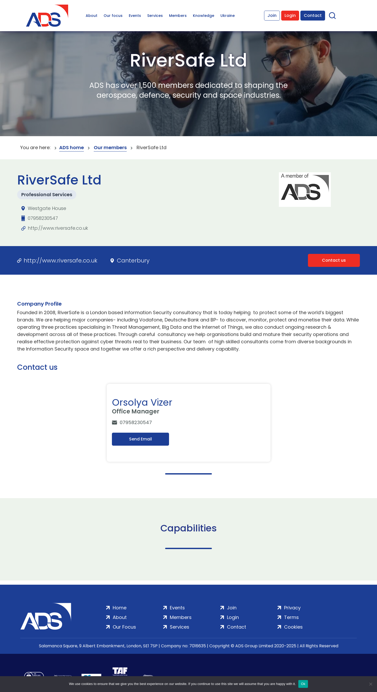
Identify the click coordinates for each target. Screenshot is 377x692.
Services (155, 15)
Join (272, 15)
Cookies (293, 627)
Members (178, 15)
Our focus (113, 15)
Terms (291, 617)
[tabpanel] (190, 423)
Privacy (292, 607)
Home (119, 607)
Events (135, 15)
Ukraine (227, 15)
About (91, 15)
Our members (110, 147)
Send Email (140, 439)
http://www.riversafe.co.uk (58, 228)
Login (290, 15)
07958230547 (43, 218)
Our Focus (124, 627)
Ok (303, 684)
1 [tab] (188, 473)
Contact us (334, 260)
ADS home (71, 147)
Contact (313, 15)
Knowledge (203, 15)
